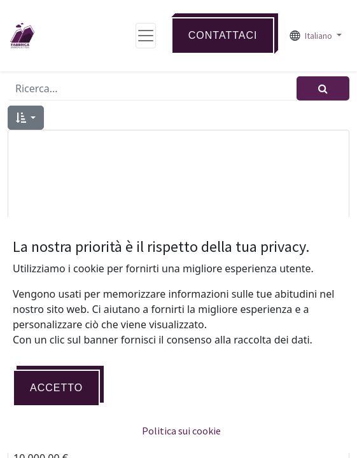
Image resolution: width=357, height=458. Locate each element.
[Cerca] (323, 88)
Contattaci (223, 35)
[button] (26, 118)
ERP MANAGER (178, 439)
